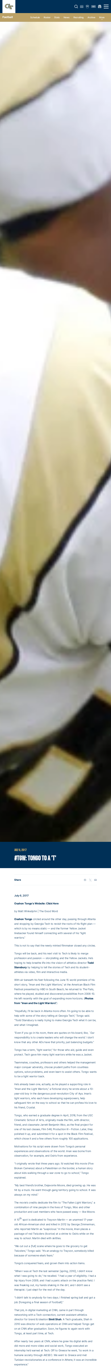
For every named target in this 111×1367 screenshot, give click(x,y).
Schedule (35, 17)
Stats (57, 17)
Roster (47, 17)
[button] (76, 6)
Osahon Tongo (23, 919)
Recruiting (78, 17)
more (102, 17)
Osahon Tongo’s (24, 903)
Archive (91, 17)
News (67, 17)
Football (7, 17)
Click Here (52, 903)
